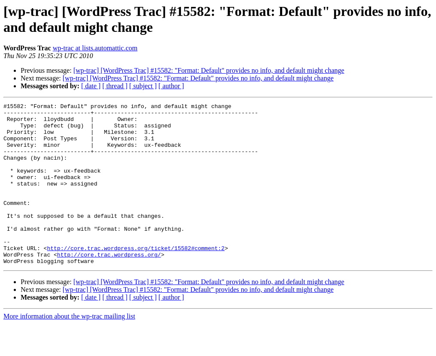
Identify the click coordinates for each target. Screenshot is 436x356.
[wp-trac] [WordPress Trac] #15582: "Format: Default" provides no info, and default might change (209, 70)
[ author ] (171, 86)
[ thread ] (115, 86)
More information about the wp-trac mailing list (69, 348)
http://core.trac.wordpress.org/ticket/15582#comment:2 (135, 278)
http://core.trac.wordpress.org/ (109, 285)
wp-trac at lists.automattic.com (95, 48)
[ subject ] (143, 86)
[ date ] (91, 86)
